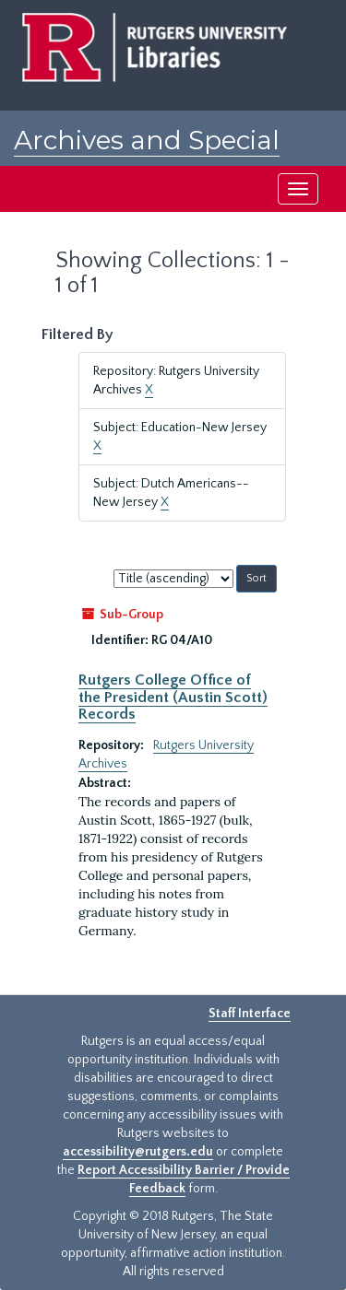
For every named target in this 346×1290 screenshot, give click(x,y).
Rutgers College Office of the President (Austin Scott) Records (173, 697)
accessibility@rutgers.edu (138, 1151)
